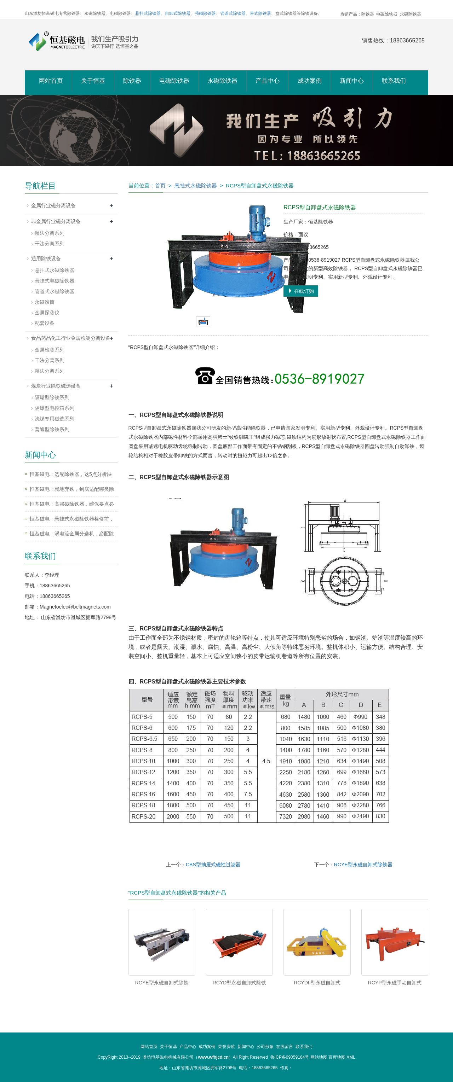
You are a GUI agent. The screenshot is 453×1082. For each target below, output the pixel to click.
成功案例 (310, 80)
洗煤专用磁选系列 (54, 418)
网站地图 (318, 1057)
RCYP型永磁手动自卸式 (395, 982)
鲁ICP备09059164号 (289, 1057)
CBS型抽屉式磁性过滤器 (213, 864)
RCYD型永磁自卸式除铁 (239, 982)
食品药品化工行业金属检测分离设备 (70, 338)
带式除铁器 (260, 13)
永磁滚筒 (45, 302)
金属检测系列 (49, 350)
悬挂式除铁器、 (150, 13)
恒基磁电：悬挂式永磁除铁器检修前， (72, 519)
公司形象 (265, 1046)
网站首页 (51, 80)
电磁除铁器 (174, 80)
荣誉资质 (226, 1046)
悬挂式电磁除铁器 (54, 281)
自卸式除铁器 (177, 13)
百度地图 (336, 1057)
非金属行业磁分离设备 (56, 221)
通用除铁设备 (46, 258)
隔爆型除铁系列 (52, 397)
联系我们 (394, 80)
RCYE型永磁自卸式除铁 (162, 982)
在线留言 (284, 1046)
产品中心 (268, 80)
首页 (160, 185)
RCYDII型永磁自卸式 (317, 982)
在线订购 (301, 291)
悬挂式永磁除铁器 (195, 185)
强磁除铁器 (205, 13)
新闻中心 (352, 80)
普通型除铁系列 (52, 429)
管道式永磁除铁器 (54, 291)
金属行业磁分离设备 (53, 205)
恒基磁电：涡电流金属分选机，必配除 (72, 533)
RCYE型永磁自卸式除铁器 (363, 864)
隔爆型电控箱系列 (54, 408)
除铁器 (132, 80)
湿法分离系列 (49, 233)
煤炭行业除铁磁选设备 (56, 386)
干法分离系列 (49, 243)
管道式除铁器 (233, 13)
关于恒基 (93, 80)
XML (350, 1057)
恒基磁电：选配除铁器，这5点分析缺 (71, 474)
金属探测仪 (47, 312)
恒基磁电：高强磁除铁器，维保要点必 (72, 504)
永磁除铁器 (222, 80)
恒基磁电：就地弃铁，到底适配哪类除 (72, 489)
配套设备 (45, 323)
